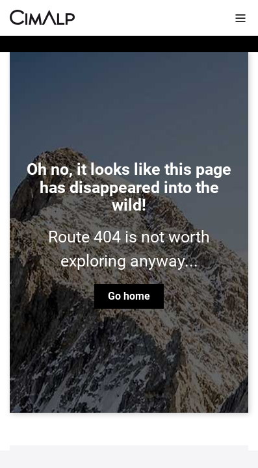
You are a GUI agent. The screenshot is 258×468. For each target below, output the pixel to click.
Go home (129, 296)
